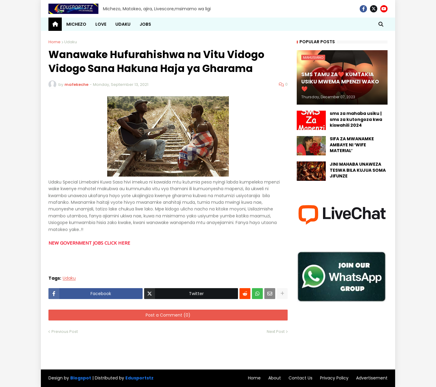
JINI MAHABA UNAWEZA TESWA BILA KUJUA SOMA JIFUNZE (358, 170)
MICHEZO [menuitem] (76, 24)
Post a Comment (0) (168, 315)
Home (54, 42)
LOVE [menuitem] (100, 24)
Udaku (70, 42)
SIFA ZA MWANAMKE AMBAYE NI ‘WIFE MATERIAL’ (352, 145)
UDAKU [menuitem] (122, 24)
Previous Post (64, 331)
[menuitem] (55, 24)
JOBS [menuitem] (145, 24)
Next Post (276, 331)
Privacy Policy (334, 378)
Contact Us (300, 378)
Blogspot (80, 378)
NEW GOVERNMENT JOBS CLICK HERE (89, 243)
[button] (381, 24)
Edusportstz (139, 378)
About (274, 378)
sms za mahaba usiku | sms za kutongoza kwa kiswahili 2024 (356, 119)
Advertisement (372, 378)
